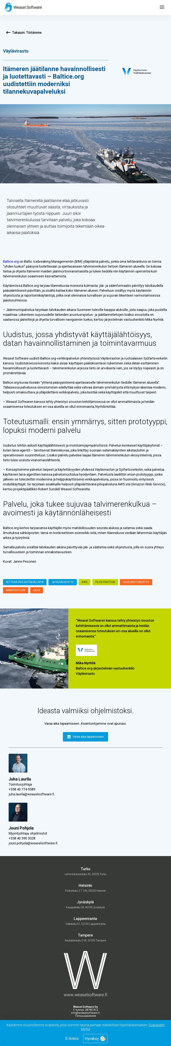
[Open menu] (161, 7)
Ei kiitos (72, 1038)
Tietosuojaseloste (85, 1015)
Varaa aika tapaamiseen (85, 736)
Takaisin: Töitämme (24, 32)
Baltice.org (11, 261)
